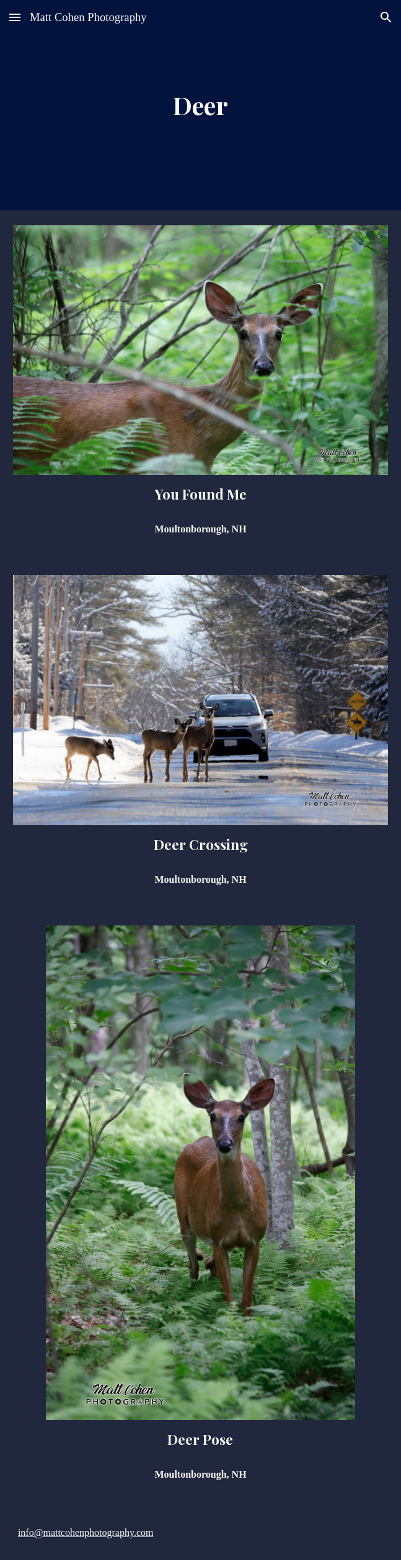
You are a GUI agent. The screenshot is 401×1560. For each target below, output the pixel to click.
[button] (15, 17)
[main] (200, 105)
